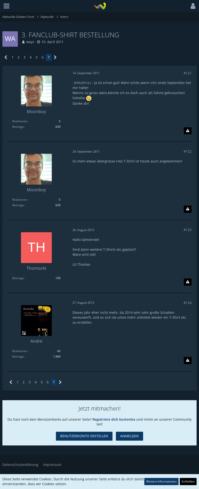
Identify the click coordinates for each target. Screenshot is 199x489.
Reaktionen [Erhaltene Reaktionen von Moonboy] (19, 121)
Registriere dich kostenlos (114, 419)
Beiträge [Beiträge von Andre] (18, 356)
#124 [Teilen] (188, 302)
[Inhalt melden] (188, 131)
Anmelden (129, 436)
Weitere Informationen (161, 481)
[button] (6, 6)
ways (30, 41)
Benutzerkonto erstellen (84, 436)
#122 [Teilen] (188, 151)
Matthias (84, 82)
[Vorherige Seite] (5, 57)
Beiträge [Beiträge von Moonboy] (18, 127)
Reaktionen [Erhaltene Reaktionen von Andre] (19, 351)
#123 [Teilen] (188, 229)
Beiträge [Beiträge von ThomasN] (18, 278)
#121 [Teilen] (188, 73)
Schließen (188, 481)
